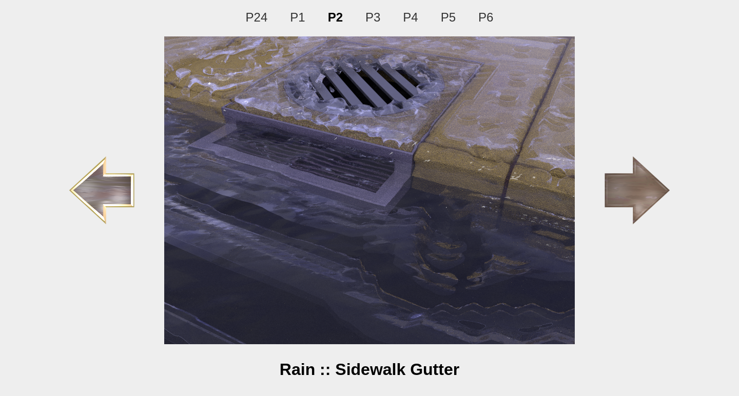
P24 (257, 17)
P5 (448, 17)
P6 (485, 17)
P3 (372, 17)
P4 (410, 17)
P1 (297, 17)
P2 (335, 17)
